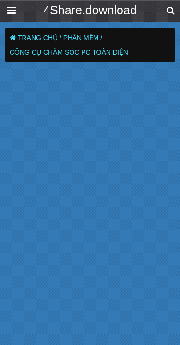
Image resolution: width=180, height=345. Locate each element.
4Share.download (90, 10)
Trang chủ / (39, 38)
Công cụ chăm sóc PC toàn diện (69, 52)
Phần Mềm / (83, 38)
